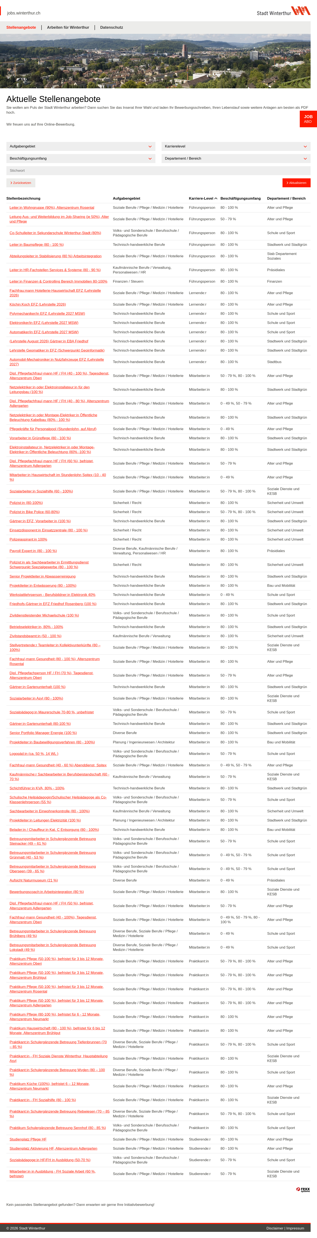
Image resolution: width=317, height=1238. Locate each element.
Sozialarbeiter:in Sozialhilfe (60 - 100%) (41, 491)
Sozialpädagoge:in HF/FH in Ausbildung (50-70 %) (50, 1160)
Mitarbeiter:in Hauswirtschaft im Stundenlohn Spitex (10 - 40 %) (58, 477)
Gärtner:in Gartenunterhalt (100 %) (38, 687)
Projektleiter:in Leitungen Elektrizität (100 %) (45, 820)
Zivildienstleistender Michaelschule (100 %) (44, 615)
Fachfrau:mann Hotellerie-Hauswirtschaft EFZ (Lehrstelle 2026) (55, 293)
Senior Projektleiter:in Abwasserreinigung (43, 576)
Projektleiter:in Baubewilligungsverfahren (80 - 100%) (52, 742)
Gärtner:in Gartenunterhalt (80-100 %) (40, 724)
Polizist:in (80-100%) (26, 503)
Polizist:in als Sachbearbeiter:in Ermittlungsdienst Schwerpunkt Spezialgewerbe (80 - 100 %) (49, 564)
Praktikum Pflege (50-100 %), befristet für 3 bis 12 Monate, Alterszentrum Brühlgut (57, 975)
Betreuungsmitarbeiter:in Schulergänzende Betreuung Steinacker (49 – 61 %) (53, 841)
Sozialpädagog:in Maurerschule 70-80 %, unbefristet (52, 712)
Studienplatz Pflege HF (28, 1139)
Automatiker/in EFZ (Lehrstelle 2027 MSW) (44, 332)
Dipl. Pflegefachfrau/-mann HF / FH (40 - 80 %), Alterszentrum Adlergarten (59, 403)
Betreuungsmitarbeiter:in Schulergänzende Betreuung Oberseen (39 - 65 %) (53, 868)
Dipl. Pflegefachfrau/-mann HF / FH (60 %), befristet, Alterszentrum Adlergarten (52, 463)
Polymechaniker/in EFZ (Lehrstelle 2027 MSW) (47, 314)
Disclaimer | (276, 1228)
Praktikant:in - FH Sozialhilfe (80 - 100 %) (43, 1100)
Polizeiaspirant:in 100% (28, 539)
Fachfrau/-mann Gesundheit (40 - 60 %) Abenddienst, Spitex (58, 765)
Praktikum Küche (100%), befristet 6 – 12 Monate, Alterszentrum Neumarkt (50, 1086)
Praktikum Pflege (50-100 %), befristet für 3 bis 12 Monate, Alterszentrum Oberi (57, 961)
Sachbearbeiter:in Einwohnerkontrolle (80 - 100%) (50, 811)
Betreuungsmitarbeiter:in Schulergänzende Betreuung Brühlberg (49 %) (53, 933)
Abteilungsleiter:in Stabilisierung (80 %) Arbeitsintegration (56, 256)
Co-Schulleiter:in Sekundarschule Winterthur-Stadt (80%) (55, 233)
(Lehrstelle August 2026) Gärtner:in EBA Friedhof (49, 341)
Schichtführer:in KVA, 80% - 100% (37, 788)
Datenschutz (111, 27)
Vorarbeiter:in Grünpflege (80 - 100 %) (40, 438)
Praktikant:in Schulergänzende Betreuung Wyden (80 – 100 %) (57, 1072)
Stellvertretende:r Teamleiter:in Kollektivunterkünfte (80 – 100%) (55, 647)
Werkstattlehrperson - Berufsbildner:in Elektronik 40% (52, 595)
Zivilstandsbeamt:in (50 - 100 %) (36, 636)
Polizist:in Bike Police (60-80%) (35, 512)
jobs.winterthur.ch (23, 13)
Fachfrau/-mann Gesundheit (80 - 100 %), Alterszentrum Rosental (55, 661)
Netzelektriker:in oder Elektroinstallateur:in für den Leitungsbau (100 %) (50, 389)
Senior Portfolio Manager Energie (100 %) (43, 733)
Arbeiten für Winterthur (68, 27)
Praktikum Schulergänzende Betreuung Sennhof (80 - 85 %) (58, 1128)
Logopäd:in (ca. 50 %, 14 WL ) (34, 754)
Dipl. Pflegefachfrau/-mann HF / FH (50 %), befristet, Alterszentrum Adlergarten (52, 905)
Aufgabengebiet (126, 198)
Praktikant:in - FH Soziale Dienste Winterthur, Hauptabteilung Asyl (59, 1058)
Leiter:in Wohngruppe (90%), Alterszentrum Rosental (52, 208)
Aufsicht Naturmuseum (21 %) (34, 880)
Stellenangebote (21, 27)
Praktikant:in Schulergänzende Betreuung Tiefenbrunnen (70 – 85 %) (58, 1044)
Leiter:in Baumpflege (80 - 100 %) (37, 245)
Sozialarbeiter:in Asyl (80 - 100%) (36, 698)
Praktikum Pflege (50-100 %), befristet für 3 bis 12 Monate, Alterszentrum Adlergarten (57, 1003)
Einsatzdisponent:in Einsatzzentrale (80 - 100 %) (49, 530)
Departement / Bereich (286, 198)
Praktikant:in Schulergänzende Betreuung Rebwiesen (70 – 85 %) (60, 1113)
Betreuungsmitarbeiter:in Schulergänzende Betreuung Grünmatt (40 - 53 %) (53, 855)
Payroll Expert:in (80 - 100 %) (33, 551)
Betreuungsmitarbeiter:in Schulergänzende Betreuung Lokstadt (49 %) (53, 947)
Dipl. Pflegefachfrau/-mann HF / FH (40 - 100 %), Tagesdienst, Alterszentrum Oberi (59, 375)
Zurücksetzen (22, 183)
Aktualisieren (297, 183)
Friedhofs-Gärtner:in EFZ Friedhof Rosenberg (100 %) (53, 604)
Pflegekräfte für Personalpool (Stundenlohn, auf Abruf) (53, 429)
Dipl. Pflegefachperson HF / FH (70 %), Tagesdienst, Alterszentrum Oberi (52, 675)
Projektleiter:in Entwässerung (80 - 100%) (43, 586)
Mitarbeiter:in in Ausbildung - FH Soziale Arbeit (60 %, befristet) (53, 1173)
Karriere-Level (203, 198)
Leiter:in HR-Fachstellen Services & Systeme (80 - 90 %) (55, 270)
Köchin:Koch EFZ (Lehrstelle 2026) (38, 304)
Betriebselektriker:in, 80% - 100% (36, 627)
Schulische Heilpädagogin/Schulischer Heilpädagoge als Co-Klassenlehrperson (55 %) (58, 799)
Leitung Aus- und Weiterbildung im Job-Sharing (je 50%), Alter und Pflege (59, 219)
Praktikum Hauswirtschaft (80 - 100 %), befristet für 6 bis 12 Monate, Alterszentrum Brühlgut (57, 1030)
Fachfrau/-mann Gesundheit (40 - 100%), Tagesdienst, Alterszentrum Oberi (53, 919)
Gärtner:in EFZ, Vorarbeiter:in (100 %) (40, 521)
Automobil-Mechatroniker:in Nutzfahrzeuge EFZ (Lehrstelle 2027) (57, 362)
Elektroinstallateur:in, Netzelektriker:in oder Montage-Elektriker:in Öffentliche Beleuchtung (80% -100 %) (52, 449)
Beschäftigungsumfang (241, 198)
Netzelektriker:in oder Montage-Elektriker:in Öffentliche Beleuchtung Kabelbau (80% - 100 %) (53, 417)
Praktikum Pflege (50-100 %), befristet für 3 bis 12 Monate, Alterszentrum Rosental (57, 989)
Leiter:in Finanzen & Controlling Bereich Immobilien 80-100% (58, 281)
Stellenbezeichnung (23, 198)
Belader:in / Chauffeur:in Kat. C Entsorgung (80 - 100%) (54, 830)
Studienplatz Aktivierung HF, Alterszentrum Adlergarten (53, 1148)
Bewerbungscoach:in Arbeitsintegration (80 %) (47, 892)
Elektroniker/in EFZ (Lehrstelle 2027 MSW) (44, 323)
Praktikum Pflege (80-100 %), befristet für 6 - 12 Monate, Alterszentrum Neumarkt (55, 1016)
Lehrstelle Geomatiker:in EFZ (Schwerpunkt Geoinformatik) (57, 350)
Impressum (295, 1228)
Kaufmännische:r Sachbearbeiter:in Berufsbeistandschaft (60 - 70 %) (59, 776)
